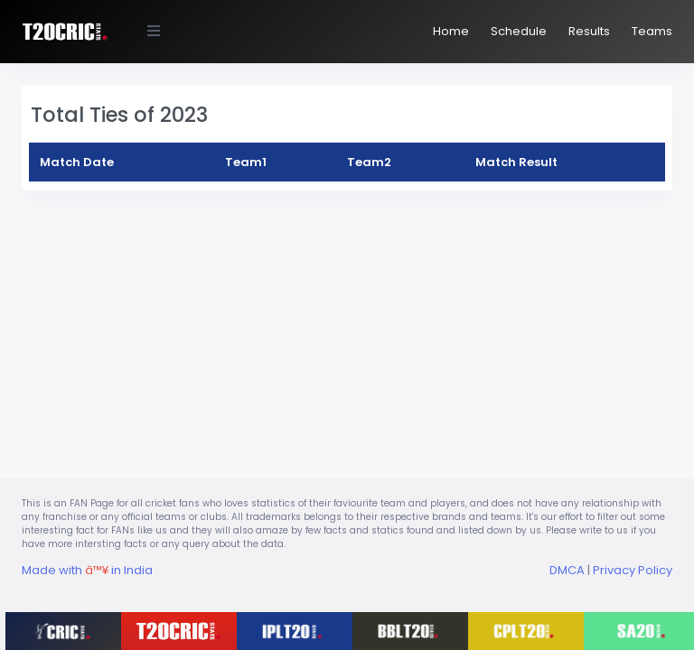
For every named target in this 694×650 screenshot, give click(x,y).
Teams (652, 31)
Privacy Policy (632, 570)
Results (589, 31)
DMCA (567, 570)
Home (451, 31)
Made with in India (87, 570)
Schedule (519, 31)
